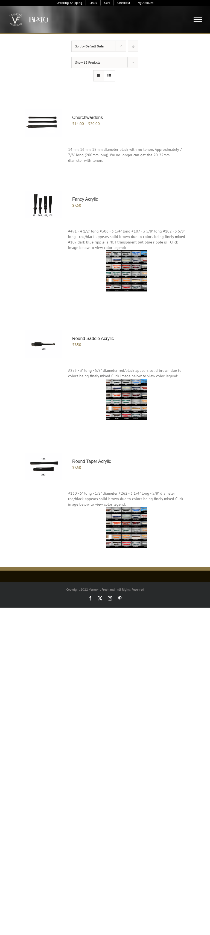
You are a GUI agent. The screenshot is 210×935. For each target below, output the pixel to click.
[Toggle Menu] (198, 19)
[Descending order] (133, 46)
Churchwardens (87, 117)
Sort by (89, 46)
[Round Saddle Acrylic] (43, 344)
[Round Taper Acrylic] (43, 466)
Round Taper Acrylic (91, 461)
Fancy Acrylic (85, 199)
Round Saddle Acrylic (93, 338)
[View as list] (109, 75)
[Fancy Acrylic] (43, 204)
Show (87, 62)
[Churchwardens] (43, 123)
